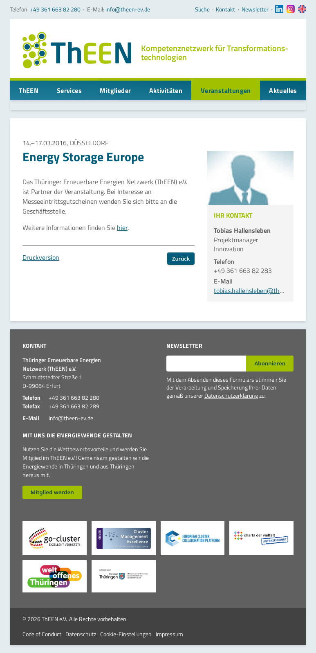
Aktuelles (283, 90)
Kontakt (225, 9)
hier (122, 227)
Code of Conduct (41, 634)
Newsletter (255, 9)
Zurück (181, 258)
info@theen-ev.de (127, 9)
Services (69, 90)
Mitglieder (115, 90)
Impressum (169, 634)
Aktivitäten (165, 90)
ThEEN (28, 90)
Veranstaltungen (226, 90)
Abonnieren (269, 363)
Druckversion (40, 257)
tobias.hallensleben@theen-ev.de (260, 290)
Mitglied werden (52, 492)
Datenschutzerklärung (231, 395)
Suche (202, 9)
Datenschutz (80, 634)
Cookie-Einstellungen (126, 634)
